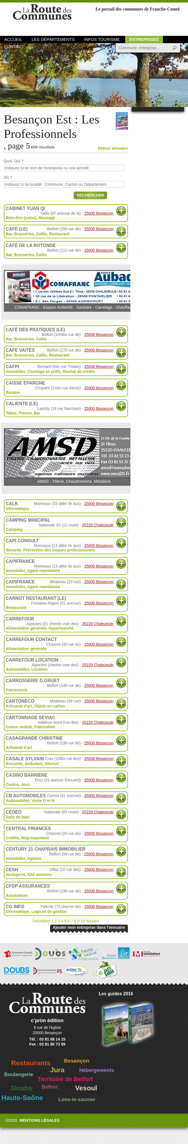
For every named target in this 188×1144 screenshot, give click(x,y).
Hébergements (96, 1070)
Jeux (25, 784)
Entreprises (144, 39)
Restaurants (31, 1063)
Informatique (17, 508)
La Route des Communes (42, 18)
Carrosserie (17, 690)
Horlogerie (15, 874)
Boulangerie (18, 1074)
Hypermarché (61, 628)
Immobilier (15, 371)
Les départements (53, 39)
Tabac (11, 413)
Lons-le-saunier (77, 1099)
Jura (57, 1070)
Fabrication (44, 727)
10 (83, 921)
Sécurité (13, 550)
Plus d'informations (121, 211)
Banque (13, 392)
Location (39, 669)
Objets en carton (49, 706)
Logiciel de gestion (49, 911)
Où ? (8, 177)
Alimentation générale (26, 628)
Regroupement (35, 838)
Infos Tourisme (102, 39)
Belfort (50, 1087)
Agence (34, 858)
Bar (37, 413)
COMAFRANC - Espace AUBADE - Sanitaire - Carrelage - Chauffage (74, 289)
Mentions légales (39, 1120)
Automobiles (17, 669)
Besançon (76, 1061)
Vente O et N (42, 800)
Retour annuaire (113, 148)
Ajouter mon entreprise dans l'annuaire (89, 927)
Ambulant (33, 763)
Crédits (12, 838)
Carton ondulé (19, 727)
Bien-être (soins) (21, 218)
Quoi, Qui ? (14, 161)
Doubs (21, 1088)
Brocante (14, 763)
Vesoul (86, 1088)
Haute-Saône (22, 1097)
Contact (14, 46)
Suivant (92, 921)
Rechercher (90, 195)
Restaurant (59, 234)
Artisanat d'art (19, 706)
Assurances (17, 895)
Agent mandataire (43, 570)
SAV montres (39, 874)
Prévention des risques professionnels (59, 550)
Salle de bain (18, 817)
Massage (47, 218)
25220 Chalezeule (97, 525)
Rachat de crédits (79, 371)
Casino (12, 784)
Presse (25, 413)
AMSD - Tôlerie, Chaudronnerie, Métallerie (74, 456)
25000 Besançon (98, 213)
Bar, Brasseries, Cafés (26, 234)
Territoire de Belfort (65, 1079)
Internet (52, 763)
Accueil (13, 39)
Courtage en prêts (44, 371)
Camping (14, 529)
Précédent (41, 921)
